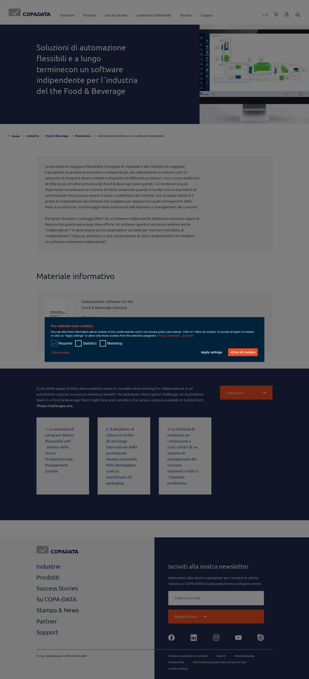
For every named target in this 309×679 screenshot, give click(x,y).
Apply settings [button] (211, 352)
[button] (61, 353)
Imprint (189, 335)
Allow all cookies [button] (242, 352)
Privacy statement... (170, 335)
